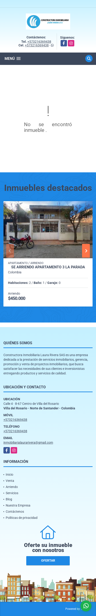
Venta (10, 481)
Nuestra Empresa (18, 505)
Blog (9, 499)
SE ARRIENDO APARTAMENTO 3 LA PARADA (48, 267)
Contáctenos (15, 511)
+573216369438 (39, 41)
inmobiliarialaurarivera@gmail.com (28, 442)
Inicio (9, 474)
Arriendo (12, 487)
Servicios (12, 493)
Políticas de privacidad (21, 518)
